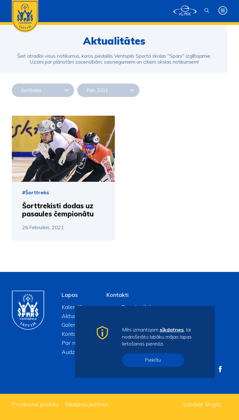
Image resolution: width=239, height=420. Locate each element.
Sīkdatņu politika (86, 404)
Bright (213, 404)
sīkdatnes (172, 329)
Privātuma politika (35, 404)
